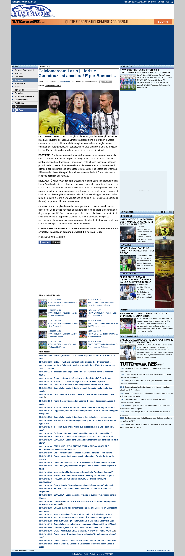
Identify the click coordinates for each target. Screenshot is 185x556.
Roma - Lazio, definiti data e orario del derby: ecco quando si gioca (84, 475)
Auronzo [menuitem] (17, 73)
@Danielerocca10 (89, 82)
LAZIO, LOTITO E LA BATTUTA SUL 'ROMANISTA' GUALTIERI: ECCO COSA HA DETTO (136, 222)
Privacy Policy (167, 550)
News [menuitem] (16, 87)
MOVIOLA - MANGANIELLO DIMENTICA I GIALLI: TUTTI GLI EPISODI (137, 250)
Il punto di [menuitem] (18, 90)
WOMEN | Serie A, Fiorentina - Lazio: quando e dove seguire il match (84, 407)
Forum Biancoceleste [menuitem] (23, 96)
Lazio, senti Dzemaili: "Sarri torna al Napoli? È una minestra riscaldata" (85, 462)
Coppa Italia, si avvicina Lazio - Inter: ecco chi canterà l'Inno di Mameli (85, 524)
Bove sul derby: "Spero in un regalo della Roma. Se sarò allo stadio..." (85, 485)
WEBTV (124, 310)
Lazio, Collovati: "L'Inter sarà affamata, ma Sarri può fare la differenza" (85, 540)
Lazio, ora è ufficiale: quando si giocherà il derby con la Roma (81, 385)
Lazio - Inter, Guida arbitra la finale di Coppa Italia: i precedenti (81, 527)
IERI (170, 212)
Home (15, 67)
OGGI (163, 212)
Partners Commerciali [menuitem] (23, 70)
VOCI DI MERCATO (129, 336)
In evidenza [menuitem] (18, 83)
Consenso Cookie (154, 550)
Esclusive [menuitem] (17, 77)
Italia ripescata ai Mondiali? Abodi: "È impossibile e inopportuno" (83, 518)
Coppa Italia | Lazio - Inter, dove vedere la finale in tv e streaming (82, 417)
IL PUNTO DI (126, 216)
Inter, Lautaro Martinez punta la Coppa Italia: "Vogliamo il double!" (83, 472)
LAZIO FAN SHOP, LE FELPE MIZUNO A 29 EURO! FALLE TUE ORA (84, 531)
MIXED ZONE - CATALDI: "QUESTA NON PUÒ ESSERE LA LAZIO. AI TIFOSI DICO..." (135, 279)
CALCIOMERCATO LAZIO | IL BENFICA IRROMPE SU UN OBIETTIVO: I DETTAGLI (146, 341)
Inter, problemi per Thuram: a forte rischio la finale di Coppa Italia (83, 514)
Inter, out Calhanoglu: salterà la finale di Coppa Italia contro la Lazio (84, 521)
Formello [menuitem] (17, 93)
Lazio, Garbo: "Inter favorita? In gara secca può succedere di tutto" (84, 436)
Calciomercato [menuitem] (20, 100)
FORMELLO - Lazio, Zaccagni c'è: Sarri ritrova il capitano (79, 381)
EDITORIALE (126, 67)
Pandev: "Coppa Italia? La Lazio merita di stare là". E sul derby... (82, 378)
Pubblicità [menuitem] (18, 103)
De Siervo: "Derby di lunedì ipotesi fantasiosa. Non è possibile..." (83, 433)
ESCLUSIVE (126, 245)
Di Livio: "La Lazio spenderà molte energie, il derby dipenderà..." (82, 362)
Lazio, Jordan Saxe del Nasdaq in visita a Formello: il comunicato (83, 453)
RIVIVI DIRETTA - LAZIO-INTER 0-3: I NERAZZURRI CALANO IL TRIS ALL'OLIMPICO (145, 71)
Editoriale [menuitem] (17, 80)
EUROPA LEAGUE (129, 274)
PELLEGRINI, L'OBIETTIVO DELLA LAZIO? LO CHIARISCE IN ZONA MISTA (144, 314)
